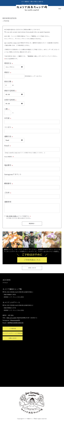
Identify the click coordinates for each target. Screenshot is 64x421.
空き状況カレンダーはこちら (33, 76)
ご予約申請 (12, 328)
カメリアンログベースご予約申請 (12, 333)
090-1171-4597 (11, 317)
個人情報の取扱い (12, 216)
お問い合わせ (32, 267)
